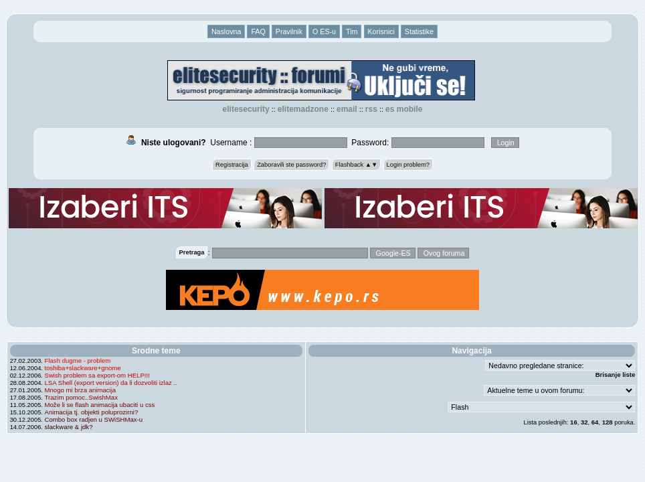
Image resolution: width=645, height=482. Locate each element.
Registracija (231, 164)
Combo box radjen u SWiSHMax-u (94, 419)
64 (595, 422)
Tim (351, 31)
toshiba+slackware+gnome (83, 368)
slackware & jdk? (69, 426)
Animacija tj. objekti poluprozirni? (92, 412)
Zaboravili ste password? (291, 164)
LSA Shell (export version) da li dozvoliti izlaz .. (111, 382)
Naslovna (226, 31)
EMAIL (347, 109)
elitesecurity (246, 109)
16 (573, 422)
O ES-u (324, 31)
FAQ (258, 31)
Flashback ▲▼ (356, 164)
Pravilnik (289, 31)
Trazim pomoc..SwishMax (81, 397)
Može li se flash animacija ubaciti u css (100, 404)
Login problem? (408, 164)
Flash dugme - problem (78, 360)
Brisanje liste (615, 374)
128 (607, 422)
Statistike (419, 31)
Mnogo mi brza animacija (80, 390)
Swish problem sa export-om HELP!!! (97, 375)
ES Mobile (403, 109)
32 (584, 422)
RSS (371, 109)
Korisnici (381, 31)
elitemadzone (303, 109)
